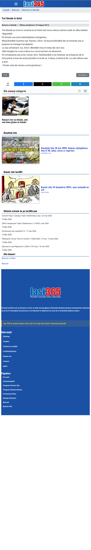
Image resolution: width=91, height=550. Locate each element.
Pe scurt (6, 377)
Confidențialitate (9, 351)
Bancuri (5, 263)
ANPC (5, 366)
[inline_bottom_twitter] (43, 84)
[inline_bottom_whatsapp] (61, 84)
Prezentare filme (9, 394)
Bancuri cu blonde (9, 25)
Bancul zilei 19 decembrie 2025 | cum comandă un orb (65, 188)
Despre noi (7, 356)
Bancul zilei (45, 192)
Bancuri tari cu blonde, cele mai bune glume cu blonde (15, 121)
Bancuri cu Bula (8, 258)
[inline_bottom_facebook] (23, 84)
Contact (6, 361)
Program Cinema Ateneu (12, 390)
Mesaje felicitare (9, 398)
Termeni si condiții (10, 346)
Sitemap (6, 336)
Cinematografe (9, 381)
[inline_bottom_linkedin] (80, 84)
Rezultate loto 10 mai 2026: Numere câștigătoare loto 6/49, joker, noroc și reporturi (64, 149)
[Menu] (16, 4)
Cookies (6, 341)
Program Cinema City (11, 385)
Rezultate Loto (46, 153)
